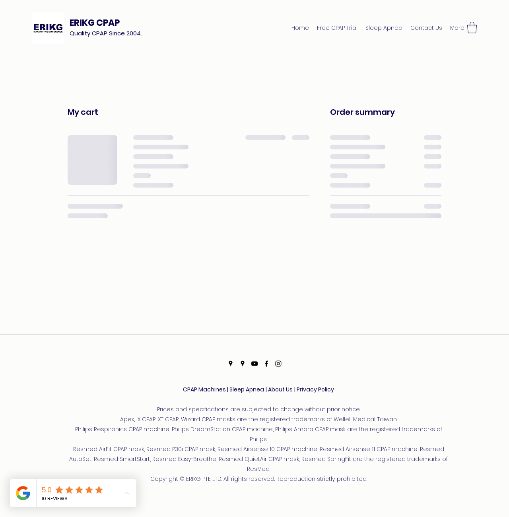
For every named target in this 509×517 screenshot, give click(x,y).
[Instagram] (278, 364)
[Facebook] (266, 364)
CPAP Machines (204, 389)
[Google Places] (231, 364)
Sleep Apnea (246, 389)
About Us (280, 389)
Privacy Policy (315, 389)
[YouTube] (254, 364)
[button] (472, 27)
